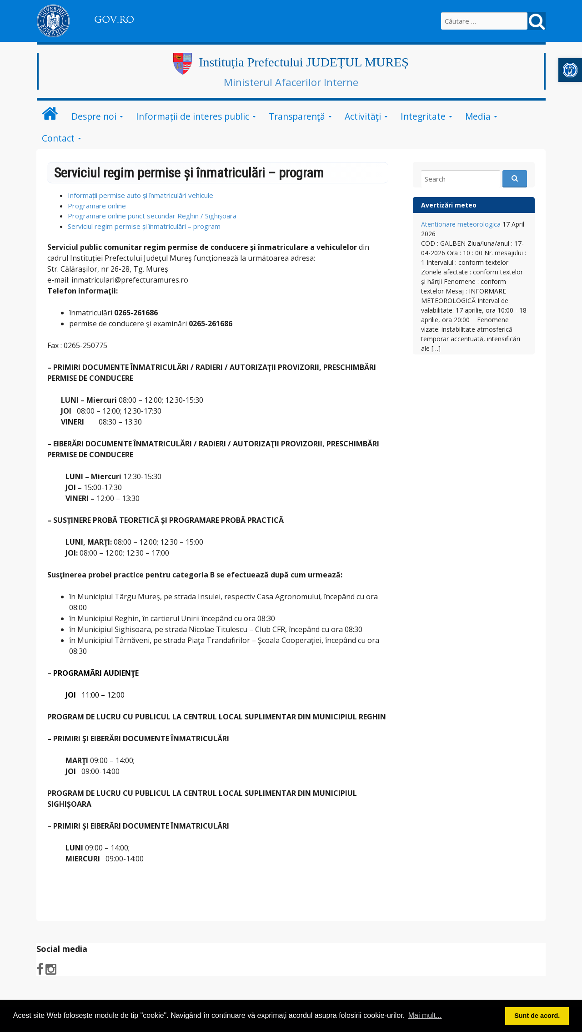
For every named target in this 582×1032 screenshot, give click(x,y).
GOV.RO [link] (114, 19)
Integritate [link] (423, 116)
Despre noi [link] (93, 116)
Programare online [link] (97, 205)
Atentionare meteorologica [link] (461, 224)
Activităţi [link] (363, 116)
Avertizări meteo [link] (449, 205)
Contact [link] (58, 138)
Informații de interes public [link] (192, 116)
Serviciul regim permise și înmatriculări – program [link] (144, 226)
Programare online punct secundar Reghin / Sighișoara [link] (152, 215)
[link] (570, 70)
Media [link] (478, 116)
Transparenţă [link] (297, 116)
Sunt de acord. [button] (537, 1015)
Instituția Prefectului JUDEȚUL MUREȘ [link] (304, 62)
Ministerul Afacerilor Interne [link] (291, 82)
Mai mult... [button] (425, 1015)
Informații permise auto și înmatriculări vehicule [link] (140, 195)
